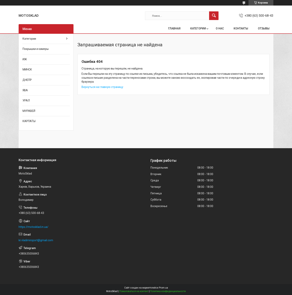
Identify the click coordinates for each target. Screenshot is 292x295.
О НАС (220, 28)
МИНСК (27, 69)
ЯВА (25, 90)
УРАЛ (26, 100)
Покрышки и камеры (36, 48)
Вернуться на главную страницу (102, 87)
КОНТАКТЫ (241, 28)
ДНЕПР (27, 79)
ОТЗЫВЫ (263, 28)
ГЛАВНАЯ (174, 28)
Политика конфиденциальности (168, 291)
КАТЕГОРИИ (198, 28)
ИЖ (25, 59)
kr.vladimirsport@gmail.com (36, 240)
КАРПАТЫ (29, 121)
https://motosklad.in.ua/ (33, 226)
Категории (29, 38)
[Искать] (214, 15)
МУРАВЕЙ (29, 110)
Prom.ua (163, 287)
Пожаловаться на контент (133, 291)
